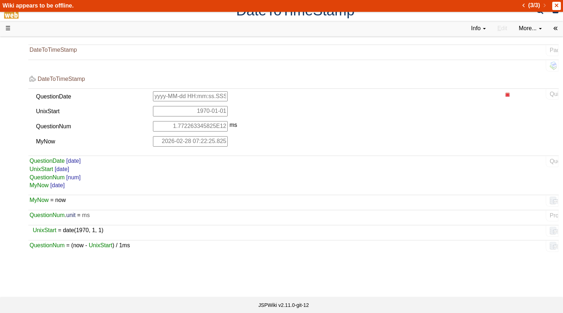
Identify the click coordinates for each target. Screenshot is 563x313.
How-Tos (31, 163)
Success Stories (40, 73)
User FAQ (32, 122)
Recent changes (40, 260)
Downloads (34, 65)
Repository (33, 195)
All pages (31, 252)
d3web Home (23, 44)
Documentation (39, 114)
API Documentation (44, 179)
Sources (30, 187)
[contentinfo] (478, 28)
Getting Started (39, 154)
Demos (29, 130)
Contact (29, 277)
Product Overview (42, 57)
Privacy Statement (43, 285)
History (29, 81)
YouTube (31, 228)
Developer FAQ (39, 171)
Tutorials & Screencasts (50, 105)
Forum (28, 220)
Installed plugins (40, 269)
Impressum (58, 277)
